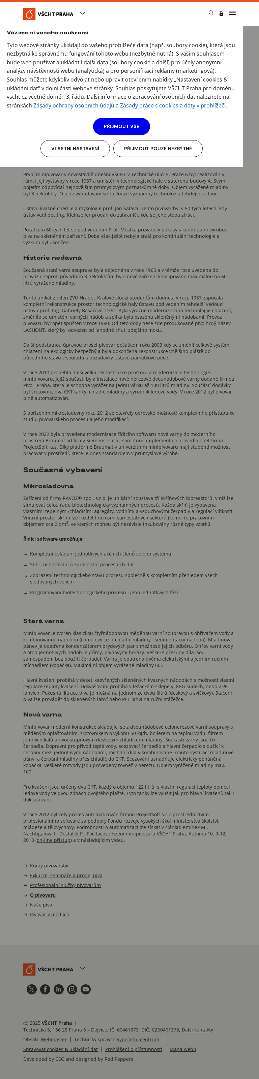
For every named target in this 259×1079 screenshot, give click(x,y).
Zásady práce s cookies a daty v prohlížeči (173, 105)
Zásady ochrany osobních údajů (73, 105)
